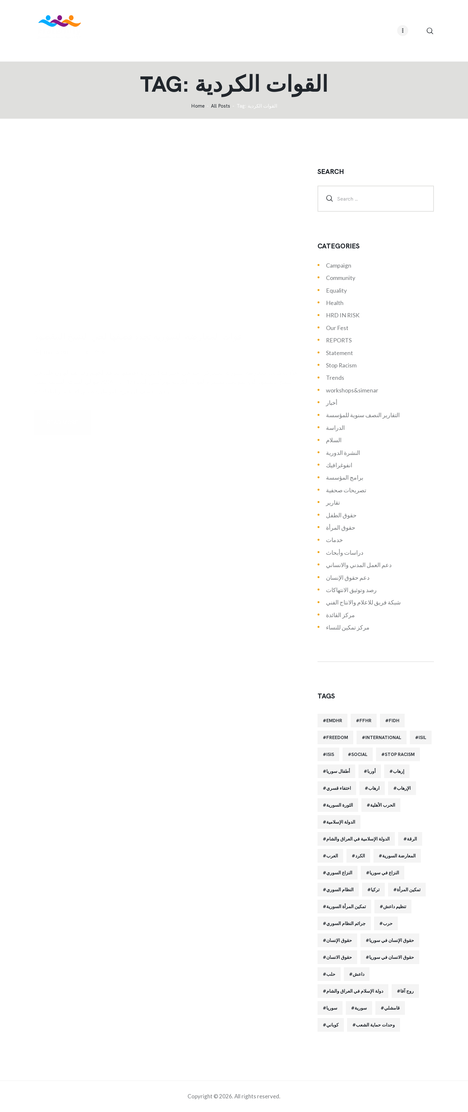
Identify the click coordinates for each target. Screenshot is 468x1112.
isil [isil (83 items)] (422, 737)
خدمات (334, 539)
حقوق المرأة (340, 527)
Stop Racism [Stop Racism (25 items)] (400, 754)
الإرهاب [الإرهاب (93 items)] (404, 788)
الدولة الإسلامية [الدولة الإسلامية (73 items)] (340, 822)
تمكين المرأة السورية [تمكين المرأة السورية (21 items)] (346, 906)
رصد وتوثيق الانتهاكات (351, 589)
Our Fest (337, 327)
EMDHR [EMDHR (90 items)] (334, 720)
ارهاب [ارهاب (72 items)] (374, 788)
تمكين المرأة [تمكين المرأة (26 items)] (409, 890)
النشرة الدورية (343, 452)
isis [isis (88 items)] (330, 754)
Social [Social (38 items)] (359, 754)
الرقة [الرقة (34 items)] (412, 839)
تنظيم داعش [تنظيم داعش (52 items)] (394, 906)
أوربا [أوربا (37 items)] (371, 771)
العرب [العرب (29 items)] (332, 856)
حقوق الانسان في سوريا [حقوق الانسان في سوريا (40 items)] (391, 957)
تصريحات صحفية (346, 490)
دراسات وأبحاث (344, 552)
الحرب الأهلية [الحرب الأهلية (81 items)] (382, 805)
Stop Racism (341, 365)
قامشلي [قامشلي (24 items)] (392, 1008)
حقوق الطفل (341, 515)
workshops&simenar (352, 390)
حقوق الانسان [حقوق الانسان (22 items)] (339, 957)
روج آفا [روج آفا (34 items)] (407, 991)
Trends (335, 377)
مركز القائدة (340, 614)
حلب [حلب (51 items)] (330, 974)
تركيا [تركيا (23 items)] (375, 890)
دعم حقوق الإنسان (348, 577)
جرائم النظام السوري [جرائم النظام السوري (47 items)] (346, 923)
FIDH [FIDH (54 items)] (394, 720)
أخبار (331, 402)
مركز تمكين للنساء (348, 627)
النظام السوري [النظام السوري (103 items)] (340, 890)
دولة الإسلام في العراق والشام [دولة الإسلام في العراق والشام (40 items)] (354, 991)
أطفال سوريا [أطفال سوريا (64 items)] (338, 771)
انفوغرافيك (339, 465)
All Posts (220, 106)
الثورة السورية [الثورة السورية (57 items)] (339, 805)
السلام (334, 439)
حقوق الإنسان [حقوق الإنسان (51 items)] (339, 940)
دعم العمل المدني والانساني (359, 564)
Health (335, 302)
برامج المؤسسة (344, 477)
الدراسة (335, 427)
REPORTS (339, 340)
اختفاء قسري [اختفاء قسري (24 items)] (338, 788)
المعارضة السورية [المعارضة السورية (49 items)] (399, 856)
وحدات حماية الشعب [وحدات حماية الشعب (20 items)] (375, 1025)
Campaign (338, 265)
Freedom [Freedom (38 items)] (337, 737)
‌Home (198, 106)
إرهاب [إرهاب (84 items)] (398, 771)
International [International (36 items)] (383, 737)
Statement (339, 352)
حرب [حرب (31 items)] (388, 923)
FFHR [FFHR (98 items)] (365, 720)
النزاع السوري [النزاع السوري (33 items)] (339, 873)
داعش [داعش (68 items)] (358, 974)
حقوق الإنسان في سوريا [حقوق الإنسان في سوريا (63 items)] (391, 940)
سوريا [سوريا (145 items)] (331, 1008)
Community (340, 277)
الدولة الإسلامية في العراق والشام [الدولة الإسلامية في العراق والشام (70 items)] (358, 839)
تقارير (333, 502)
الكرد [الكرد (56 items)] (360, 856)
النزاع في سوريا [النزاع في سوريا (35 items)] (384, 873)
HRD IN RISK (342, 315)
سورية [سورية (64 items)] (361, 1008)
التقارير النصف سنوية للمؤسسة (363, 414)
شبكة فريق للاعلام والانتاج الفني (363, 602)
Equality (336, 290)
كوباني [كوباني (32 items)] (332, 1025)
